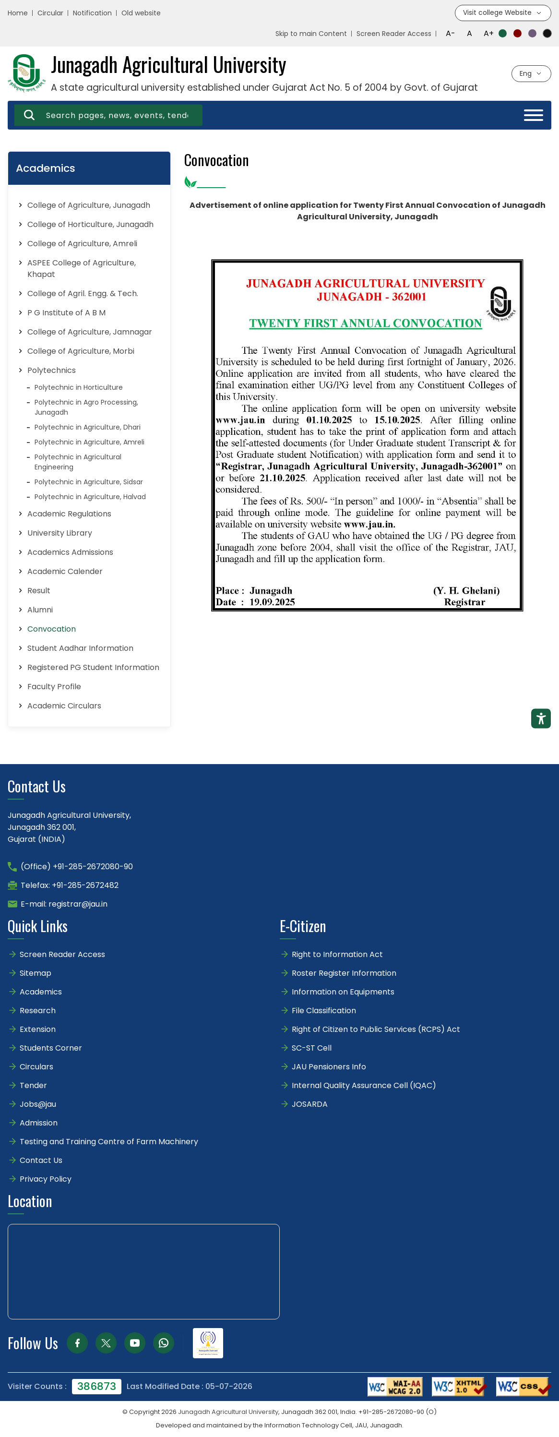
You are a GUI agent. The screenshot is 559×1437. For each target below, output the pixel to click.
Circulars (36, 1067)
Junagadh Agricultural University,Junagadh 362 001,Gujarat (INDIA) (69, 827)
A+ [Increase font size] (489, 33)
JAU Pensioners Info (329, 1067)
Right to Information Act (337, 954)
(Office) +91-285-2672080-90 (77, 867)
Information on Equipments (343, 992)
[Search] (29, 115)
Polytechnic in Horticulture (79, 388)
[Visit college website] (502, 13)
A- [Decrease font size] (450, 33)
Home (18, 13)
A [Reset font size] (469, 33)
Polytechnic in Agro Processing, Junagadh (86, 408)
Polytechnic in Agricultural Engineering (78, 462)
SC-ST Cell (312, 1048)
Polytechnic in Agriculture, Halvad (90, 497)
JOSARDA (311, 1104)
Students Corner (51, 1048)
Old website (141, 13)
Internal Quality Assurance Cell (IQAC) (364, 1085)
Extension (38, 1029)
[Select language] (531, 74)
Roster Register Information (344, 973)
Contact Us (41, 1160)
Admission (39, 1123)
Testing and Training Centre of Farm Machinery (109, 1142)
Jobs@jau (38, 1104)
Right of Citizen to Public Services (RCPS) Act (376, 1029)
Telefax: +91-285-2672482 (70, 885)
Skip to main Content (311, 34)
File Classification (324, 1011)
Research (38, 1011)
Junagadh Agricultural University (228, 1412)
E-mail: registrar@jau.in (64, 904)
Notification (92, 13)
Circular (50, 13)
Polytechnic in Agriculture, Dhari (88, 427)
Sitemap (35, 973)
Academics (41, 992)
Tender (33, 1085)
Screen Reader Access (394, 34)
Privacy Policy (45, 1179)
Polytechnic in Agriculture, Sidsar (89, 482)
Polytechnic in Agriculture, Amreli (89, 442)
